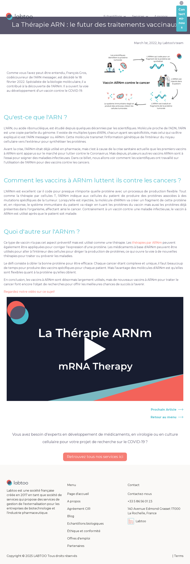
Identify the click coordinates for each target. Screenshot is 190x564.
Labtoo (137, 521)
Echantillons (113, 16)
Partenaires (75, 546)
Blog (70, 516)
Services (138, 16)
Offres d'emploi (78, 538)
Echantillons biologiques (85, 523)
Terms (178, 556)
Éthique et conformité (83, 531)
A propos (161, 16)
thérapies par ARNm (147, 242)
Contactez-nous (140, 494)
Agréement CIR (78, 509)
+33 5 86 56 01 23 (140, 501)
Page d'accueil (78, 494)
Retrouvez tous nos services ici (95, 456)
